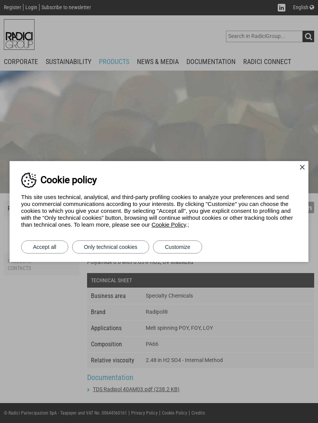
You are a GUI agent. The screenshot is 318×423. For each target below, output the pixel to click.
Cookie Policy (169, 224)
